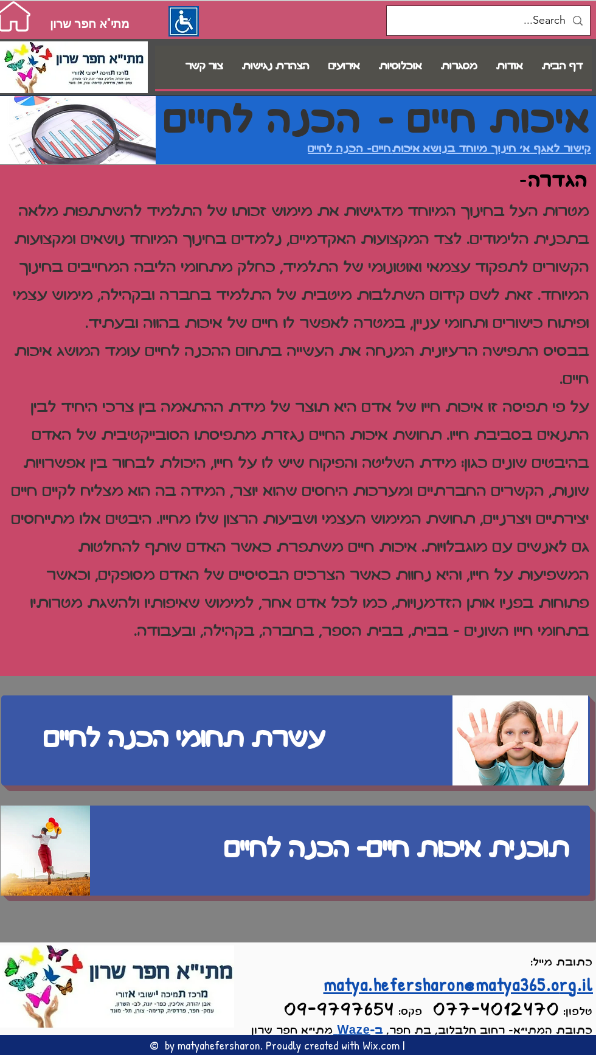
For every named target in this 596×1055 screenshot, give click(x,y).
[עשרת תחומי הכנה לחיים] (295, 740)
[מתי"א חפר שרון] (90, 23)
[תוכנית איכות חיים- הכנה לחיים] (295, 851)
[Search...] (489, 20)
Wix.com (381, 1045)
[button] (400, 67)
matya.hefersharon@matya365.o (442, 984)
